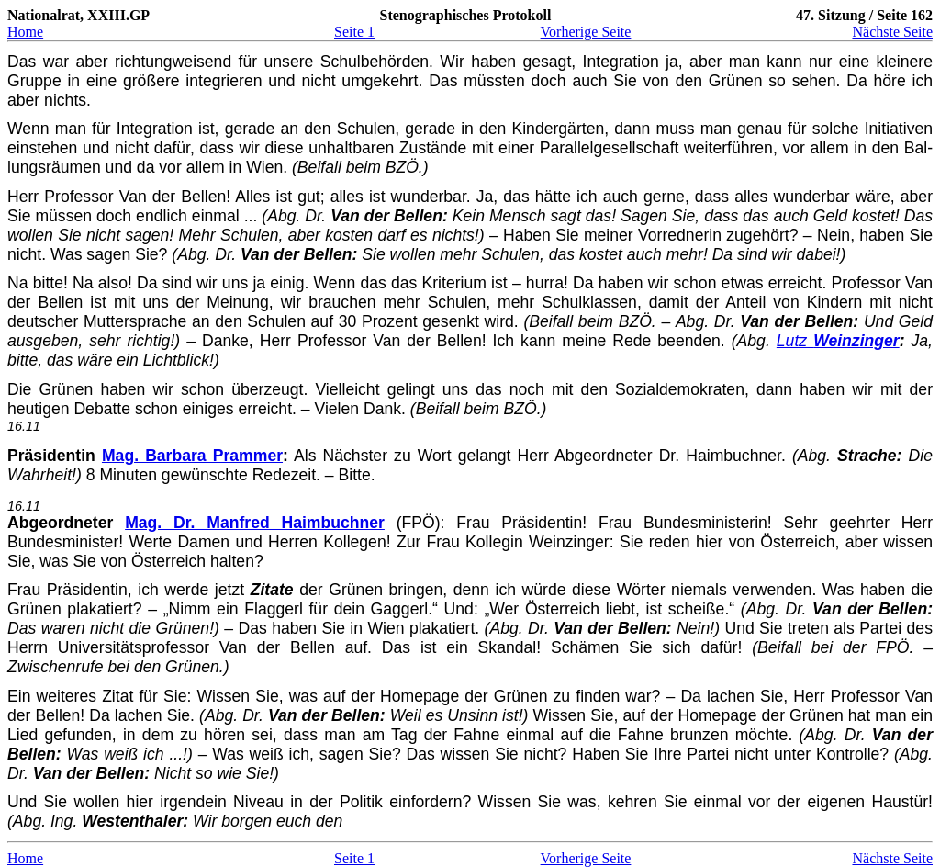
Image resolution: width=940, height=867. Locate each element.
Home (25, 31)
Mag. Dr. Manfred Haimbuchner (255, 522)
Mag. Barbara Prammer (192, 455)
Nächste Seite (892, 31)
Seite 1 (354, 31)
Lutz (838, 341)
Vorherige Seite (586, 31)
